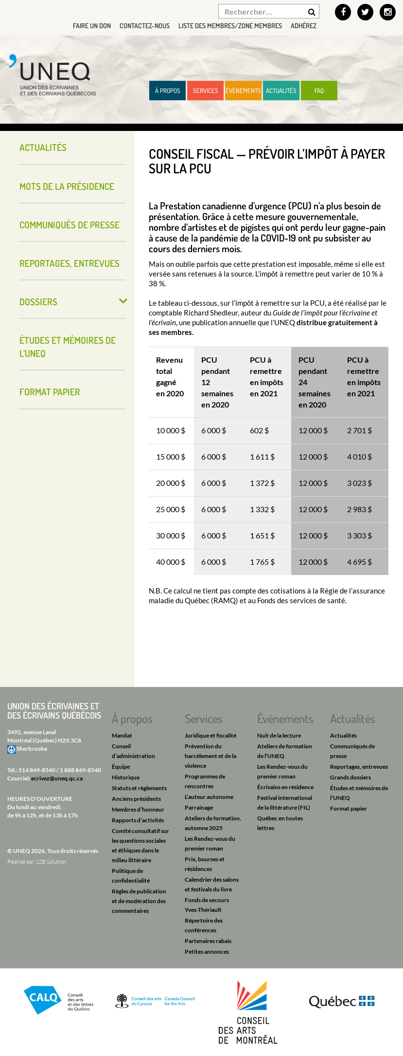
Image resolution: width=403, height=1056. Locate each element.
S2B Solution (50, 861)
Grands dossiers (350, 777)
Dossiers (38, 302)
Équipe (121, 766)
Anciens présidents (136, 798)
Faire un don (92, 25)
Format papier (49, 392)
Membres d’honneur (138, 809)
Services (205, 90)
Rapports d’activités (138, 820)
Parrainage (199, 807)
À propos (167, 90)
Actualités (281, 90)
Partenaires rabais (208, 941)
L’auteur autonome (209, 796)
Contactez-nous (145, 25)
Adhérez (303, 25)
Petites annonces (207, 951)
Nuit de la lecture (279, 735)
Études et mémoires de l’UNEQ (67, 346)
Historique (126, 777)
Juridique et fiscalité (210, 735)
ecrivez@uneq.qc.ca (57, 778)
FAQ (319, 90)
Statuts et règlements (139, 788)
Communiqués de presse (69, 225)
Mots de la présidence (66, 186)
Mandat (122, 735)
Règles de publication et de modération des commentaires (139, 901)
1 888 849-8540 (80, 770)
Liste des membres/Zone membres (230, 25)
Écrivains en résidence (285, 787)
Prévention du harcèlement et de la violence (210, 755)
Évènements (243, 90)
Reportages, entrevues (69, 263)
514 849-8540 (36, 770)
